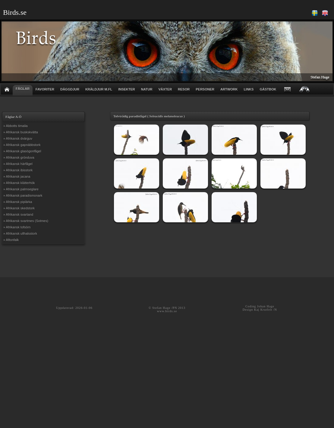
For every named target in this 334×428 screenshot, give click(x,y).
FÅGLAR (23, 88)
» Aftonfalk (11, 240)
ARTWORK (229, 89)
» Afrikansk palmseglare (21, 189)
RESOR (184, 89)
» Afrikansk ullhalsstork (20, 233)
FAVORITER (45, 89)
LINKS (249, 89)
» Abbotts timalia (15, 126)
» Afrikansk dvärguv (17, 138)
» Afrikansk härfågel (18, 164)
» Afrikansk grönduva (18, 157)
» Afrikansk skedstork (19, 208)
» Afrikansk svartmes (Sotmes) (25, 221)
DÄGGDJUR (69, 89)
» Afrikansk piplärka (17, 202)
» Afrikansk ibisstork (18, 170)
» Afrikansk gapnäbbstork (22, 145)
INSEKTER (126, 89)
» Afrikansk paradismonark (23, 195)
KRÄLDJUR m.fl (98, 89)
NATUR (147, 89)
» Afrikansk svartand (18, 214)
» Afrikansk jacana (16, 176)
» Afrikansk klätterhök (19, 183)
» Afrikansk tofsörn (17, 227)
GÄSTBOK (268, 89)
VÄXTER (165, 89)
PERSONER (205, 89)
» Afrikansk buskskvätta (20, 132)
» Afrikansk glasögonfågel (22, 151)
